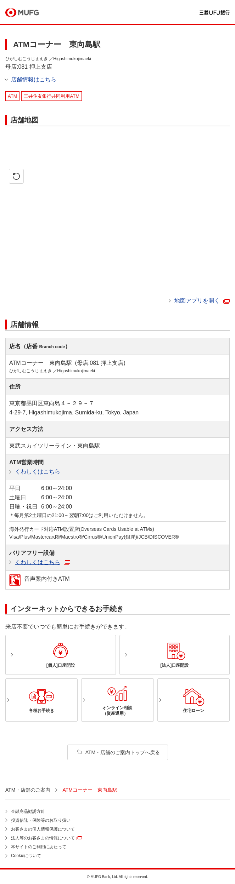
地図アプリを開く (197, 301)
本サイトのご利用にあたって (38, 846)
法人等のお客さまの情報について (43, 838)
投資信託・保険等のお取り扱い (41, 820)
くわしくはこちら (37, 472)
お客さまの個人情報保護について (43, 829)
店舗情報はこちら (33, 79)
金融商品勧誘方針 (28, 811)
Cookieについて (26, 855)
